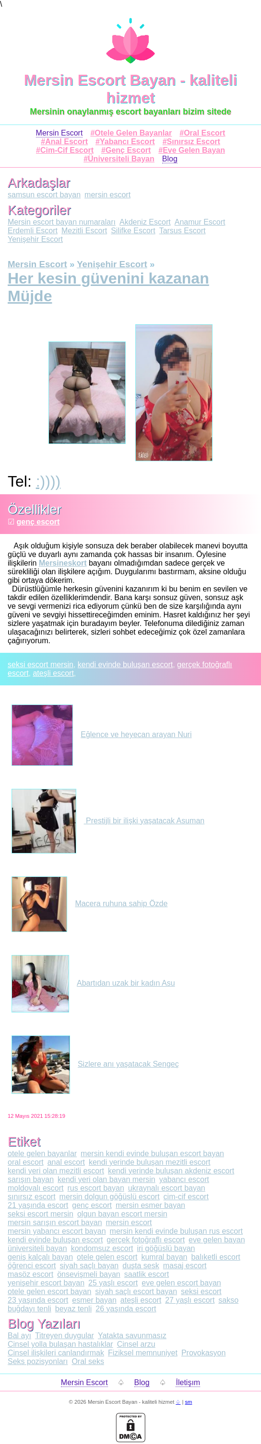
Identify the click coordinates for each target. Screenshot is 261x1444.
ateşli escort (53, 673)
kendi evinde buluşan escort (125, 664)
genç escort (37, 522)
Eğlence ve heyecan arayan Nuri (101, 734)
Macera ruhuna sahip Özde (89, 903)
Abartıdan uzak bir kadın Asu (93, 983)
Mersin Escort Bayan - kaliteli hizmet (130, 88)
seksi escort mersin (40, 664)
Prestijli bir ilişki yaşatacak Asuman (108, 821)
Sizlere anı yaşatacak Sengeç (95, 1064)
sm (188, 1402)
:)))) (48, 481)
